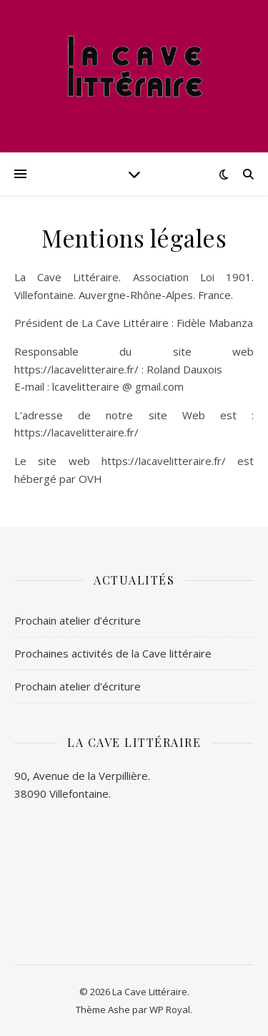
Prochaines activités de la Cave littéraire (113, 653)
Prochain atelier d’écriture (77, 620)
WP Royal (169, 1009)
